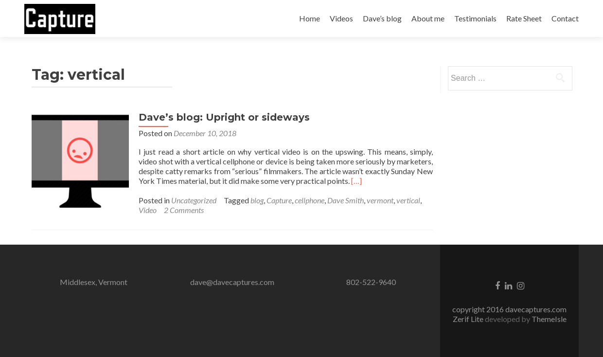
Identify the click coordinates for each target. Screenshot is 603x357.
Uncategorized (193, 200)
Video (148, 209)
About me (427, 18)
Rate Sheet (524, 18)
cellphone (309, 200)
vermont (380, 200)
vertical (408, 200)
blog (257, 200)
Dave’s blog (382, 18)
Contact (565, 18)
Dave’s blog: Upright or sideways (224, 117)
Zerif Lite (469, 318)
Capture (279, 200)
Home (309, 18)
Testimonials (475, 18)
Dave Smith (345, 200)
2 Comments (184, 209)
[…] (356, 180)
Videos (341, 18)
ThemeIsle (549, 318)
